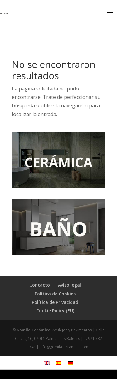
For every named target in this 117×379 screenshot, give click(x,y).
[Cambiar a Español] (59, 363)
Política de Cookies (55, 294)
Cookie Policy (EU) (55, 311)
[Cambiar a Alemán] (70, 363)
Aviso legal (69, 285)
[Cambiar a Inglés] (47, 363)
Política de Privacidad (55, 302)
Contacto (39, 285)
